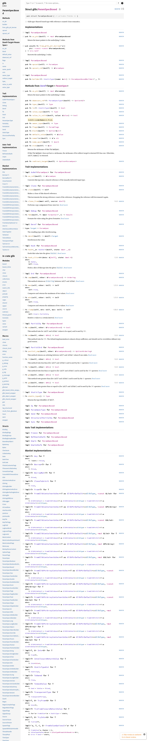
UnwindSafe (6, 160)
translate (5, 318)
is (3, 63)
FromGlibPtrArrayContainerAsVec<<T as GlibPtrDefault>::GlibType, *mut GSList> (11, 220)
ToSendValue (6, 238)
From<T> (5, 184)
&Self (61, 201)
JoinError (5, 513)
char (3, 270)
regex (4, 300)
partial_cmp (34, 351)
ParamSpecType (7, 120)
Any (3, 172)
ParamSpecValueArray (9, 687)
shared (4, 303)
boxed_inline (6, 267)
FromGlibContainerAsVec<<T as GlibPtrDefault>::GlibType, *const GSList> (11, 193)
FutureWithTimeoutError (10, 474)
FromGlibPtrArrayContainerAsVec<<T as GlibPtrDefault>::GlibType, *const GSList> (11, 211)
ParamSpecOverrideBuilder (11, 636)
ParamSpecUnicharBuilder (11, 684)
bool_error (5, 339)
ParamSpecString (8, 651)
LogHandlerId (6, 528)
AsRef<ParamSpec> (8, 100)
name (4, 66)
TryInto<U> (5, 250)
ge (29, 383)
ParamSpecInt (7, 609)
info (3, 405)
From (36, 489)
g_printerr (5, 381)
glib (4, 3)
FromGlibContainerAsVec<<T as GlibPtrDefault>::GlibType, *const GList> (11, 187)
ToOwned (5, 235)
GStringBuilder (7, 486)
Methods (6, 18)
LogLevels (5, 534)
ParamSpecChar (7, 573)
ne (29, 335)
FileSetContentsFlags (9, 465)
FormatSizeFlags (7, 471)
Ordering (71, 277)
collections (6, 279)
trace (4, 414)
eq (29, 327)
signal (4, 306)
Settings (122, 3)
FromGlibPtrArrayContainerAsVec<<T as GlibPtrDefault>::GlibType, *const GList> (11, 205)
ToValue (39, 688)
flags (4, 60)
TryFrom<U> (6, 244)
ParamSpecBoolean (8, 561)
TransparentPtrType (38, 697)
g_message (6, 375)
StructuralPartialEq (8, 135)
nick (3, 72)
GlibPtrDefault (75, 493)
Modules (6, 261)
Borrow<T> (5, 175)
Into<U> (4, 226)
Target (33, 228)
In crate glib (8, 256)
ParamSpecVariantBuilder (10, 696)
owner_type (6, 75)
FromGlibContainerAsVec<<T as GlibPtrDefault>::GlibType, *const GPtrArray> (11, 190)
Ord (3, 117)
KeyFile (4, 519)
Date (4, 456)
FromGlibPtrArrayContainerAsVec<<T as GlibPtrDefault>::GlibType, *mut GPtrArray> (11, 217)
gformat (5, 387)
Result (69, 215)
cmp (29, 277)
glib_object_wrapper (9, 396)
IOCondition (6, 507)
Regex (4, 702)
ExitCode (5, 462)
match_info (6, 288)
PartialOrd (5, 126)
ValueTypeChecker (37, 732)
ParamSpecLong (7, 621)
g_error (4, 366)
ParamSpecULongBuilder (10, 678)
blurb (4, 51)
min (29, 297)
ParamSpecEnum (7, 585)
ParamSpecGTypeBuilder (10, 606)
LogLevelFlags (7, 531)
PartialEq (5, 123)
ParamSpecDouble (8, 579)
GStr (3, 477)
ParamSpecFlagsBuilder (10, 594)
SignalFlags (6, 711)
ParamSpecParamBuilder (10, 642)
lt (29, 359)
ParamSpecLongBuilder (10, 624)
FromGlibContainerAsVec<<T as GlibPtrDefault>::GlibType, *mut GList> (11, 196)
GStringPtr (5, 495)
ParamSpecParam (8, 639)
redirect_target (7, 78)
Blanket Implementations (9, 167)
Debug (4, 106)
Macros (5, 336)
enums (4, 282)
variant (4, 327)
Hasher (42, 250)
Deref (4, 109)
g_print (4, 378)
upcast (4, 30)
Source (4, 717)
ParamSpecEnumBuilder (10, 588)
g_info (4, 369)
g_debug (5, 363)
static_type (34, 396)
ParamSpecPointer (8, 645)
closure (4, 276)
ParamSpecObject (8, 627)
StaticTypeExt (6, 232)
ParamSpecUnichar (8, 681)
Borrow (37, 464)
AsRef (33, 172)
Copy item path (59, 9)
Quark (4, 699)
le (29, 367)
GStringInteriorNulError (9, 489)
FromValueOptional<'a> (10, 223)
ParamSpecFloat (7, 597)
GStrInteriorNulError (8, 480)
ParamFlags (6, 555)
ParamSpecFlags (7, 591)
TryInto (42, 717)
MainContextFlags (8, 543)
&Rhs (48, 335)
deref (30, 236)
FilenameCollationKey (9, 468)
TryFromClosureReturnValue (11, 247)
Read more (64, 205)
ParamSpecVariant (8, 693)
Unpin (4, 157)
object (4, 291)
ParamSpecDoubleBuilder (10, 582)
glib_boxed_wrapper (9, 393)
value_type (6, 87)
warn (4, 417)
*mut (52, 36)
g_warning (5, 384)
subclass (5, 312)
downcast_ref (6, 57)
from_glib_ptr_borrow (9, 27)
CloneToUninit (7, 181)
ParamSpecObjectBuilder (10, 630)
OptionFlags (6, 552)
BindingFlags (6, 432)
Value (65, 115)
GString (4, 483)
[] (123, 9)
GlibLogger (5, 501)
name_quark (6, 69)
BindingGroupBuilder (9, 438)
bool (63, 108)
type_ (4, 81)
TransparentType (7, 241)
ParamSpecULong (8, 675)
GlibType (90, 493)
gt (29, 375)
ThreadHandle (7, 732)
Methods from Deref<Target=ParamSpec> (11, 42)
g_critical (5, 360)
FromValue (41, 713)
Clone (4, 103)
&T (83, 101)
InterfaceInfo (6, 510)
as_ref (31, 176)
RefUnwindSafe (7, 154)
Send (4, 129)
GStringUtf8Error (7, 498)
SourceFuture (6, 720)
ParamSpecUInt (7, 663)
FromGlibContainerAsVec (46, 493)
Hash (4, 115)
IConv (4, 504)
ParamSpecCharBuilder (10, 576)
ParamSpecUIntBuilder (9, 672)
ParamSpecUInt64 (8, 666)
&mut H (68, 257)
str (64, 79)
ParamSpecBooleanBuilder (11, 564)
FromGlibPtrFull (93, 501)
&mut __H (65, 250)
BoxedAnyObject (7, 441)
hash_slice (33, 257)
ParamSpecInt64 (7, 612)
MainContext (6, 537)
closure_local (6, 348)
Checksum (5, 450)
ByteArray (5, 444)
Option (78, 101)
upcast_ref (5, 33)
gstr (3, 402)
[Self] (53, 257)
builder (4, 24)
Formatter (52, 215)
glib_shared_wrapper (9, 399)
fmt (29, 215)
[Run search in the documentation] (70, 3)
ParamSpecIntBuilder (9, 618)
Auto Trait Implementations (9, 146)
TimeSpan (5, 738)
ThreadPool (6, 735)
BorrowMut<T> (7, 178)
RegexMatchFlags (8, 708)
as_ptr (4, 21)
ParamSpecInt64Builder (10, 615)
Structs (5, 426)
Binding (4, 429)
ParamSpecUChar (8, 657)
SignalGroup (6, 714)
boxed (4, 264)
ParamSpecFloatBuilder (10, 600)
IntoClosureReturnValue (10, 229)
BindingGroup (6, 435)
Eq (3, 112)
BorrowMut (39, 473)
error (4, 285)
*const (38, 48)
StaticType (5, 132)
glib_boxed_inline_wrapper (11, 390)
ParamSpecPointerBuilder (10, 648)
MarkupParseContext (9, 549)
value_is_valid (7, 84)
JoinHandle (6, 516)
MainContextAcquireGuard (11, 540)
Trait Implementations (9, 94)
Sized (35, 264)
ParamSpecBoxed (10, 12)
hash (30, 250)
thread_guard (6, 315)
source (4, 309)
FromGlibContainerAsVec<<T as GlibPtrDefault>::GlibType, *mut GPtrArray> (11, 199)
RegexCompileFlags (8, 705)
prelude (5, 294)
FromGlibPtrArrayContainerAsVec (51, 570)
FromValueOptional (55, 725)
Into (40, 650)
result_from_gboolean (9, 411)
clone (4, 273)
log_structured (7, 408)
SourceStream (7, 723)
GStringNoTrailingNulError (10, 492)
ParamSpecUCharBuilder (10, 660)
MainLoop (5, 546)
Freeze (4, 151)
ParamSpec (6, 558)
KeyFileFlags (6, 522)
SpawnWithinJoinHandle (10, 729)
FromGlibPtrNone (51, 501)
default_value (6, 54)
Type (51, 104)
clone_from (33, 201)
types (4, 321)
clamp (30, 310)
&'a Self (34, 51)
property (5, 297)
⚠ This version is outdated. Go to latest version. (132, 735)
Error (33, 734)
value (4, 324)
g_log (4, 372)
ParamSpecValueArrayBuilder (11, 690)
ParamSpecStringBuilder (10, 654)
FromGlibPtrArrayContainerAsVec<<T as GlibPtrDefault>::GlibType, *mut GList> (11, 214)
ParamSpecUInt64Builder (10, 669)
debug (4, 351)
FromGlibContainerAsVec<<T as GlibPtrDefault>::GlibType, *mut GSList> (11, 202)
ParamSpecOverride (9, 633)
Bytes (4, 447)
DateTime (5, 459)
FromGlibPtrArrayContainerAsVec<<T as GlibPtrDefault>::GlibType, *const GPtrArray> (11, 208)
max (29, 285)
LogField (5, 525)
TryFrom (42, 700)
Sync (4, 138)
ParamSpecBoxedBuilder (10, 570)
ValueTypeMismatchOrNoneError (63, 732)
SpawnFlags (6, 726)
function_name (7, 357)
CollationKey (6, 453)
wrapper (5, 330)
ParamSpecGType (8, 603)
